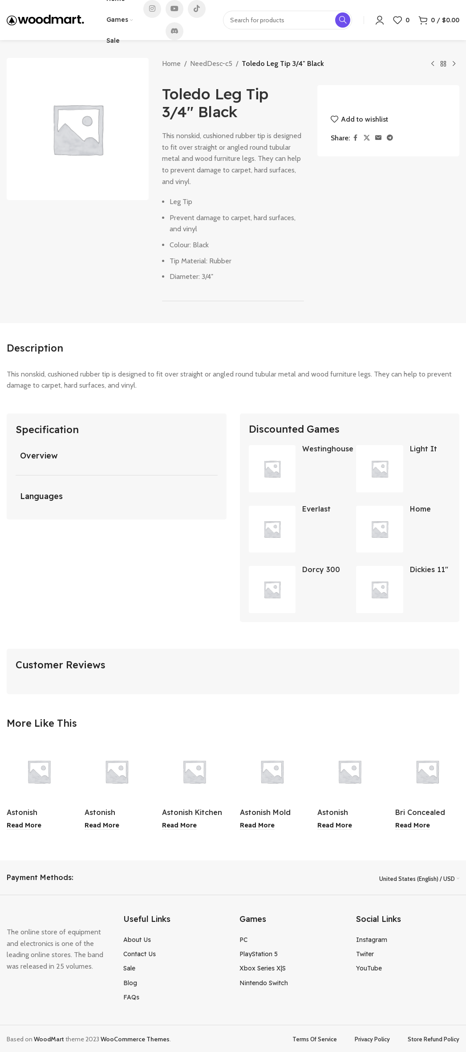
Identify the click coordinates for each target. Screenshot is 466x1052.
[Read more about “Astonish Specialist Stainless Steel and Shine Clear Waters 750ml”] (24, 825)
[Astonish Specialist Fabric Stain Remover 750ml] (349, 771)
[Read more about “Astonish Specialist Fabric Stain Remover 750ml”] (334, 825)
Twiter (365, 954)
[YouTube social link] (174, 9)
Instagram (371, 939)
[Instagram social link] (152, 9)
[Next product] (454, 64)
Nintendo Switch (263, 982)
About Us (137, 939)
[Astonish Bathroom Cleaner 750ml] (117, 771)
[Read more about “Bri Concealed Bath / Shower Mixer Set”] (412, 825)
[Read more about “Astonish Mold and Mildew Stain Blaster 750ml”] (257, 825)
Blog (130, 982)
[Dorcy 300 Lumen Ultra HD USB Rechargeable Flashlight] (272, 589)
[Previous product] (432, 64)
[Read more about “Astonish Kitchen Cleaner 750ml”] (179, 825)
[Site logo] (45, 19)
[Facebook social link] (355, 138)
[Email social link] (378, 138)
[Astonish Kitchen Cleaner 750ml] (194, 771)
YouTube (369, 968)
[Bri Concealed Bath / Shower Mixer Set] (427, 771)
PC (243, 939)
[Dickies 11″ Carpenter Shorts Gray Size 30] (379, 589)
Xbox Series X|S (262, 968)
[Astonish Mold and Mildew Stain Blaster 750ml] (272, 771)
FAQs (131, 997)
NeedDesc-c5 (211, 63)
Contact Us (139, 954)
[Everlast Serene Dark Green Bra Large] (272, 529)
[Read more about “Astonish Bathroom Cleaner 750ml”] (102, 825)
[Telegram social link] (390, 138)
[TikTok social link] (197, 9)
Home (171, 63)
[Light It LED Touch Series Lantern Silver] (379, 468)
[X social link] (367, 138)
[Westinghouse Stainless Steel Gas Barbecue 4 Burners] (272, 468)
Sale (129, 968)
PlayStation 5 (258, 954)
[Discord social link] (174, 31)
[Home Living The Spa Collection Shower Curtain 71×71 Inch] (379, 529)
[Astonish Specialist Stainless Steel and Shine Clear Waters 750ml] (39, 771)
